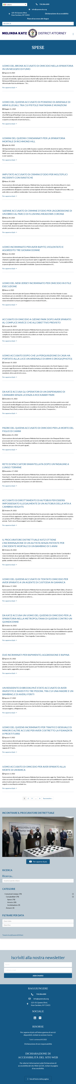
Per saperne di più (9, 87)
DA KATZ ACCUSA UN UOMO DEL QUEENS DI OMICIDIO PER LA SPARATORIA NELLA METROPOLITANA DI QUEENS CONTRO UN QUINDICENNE (37, 618)
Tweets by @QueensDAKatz (12, 935)
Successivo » (47, 798)
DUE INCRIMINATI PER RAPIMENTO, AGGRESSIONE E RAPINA (35, 654)
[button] (14, 4)
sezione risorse (46, 1035)
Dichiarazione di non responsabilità (38, 1044)
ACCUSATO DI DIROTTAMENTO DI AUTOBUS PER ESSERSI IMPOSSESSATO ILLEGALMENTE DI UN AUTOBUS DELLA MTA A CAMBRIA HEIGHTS (36, 503)
